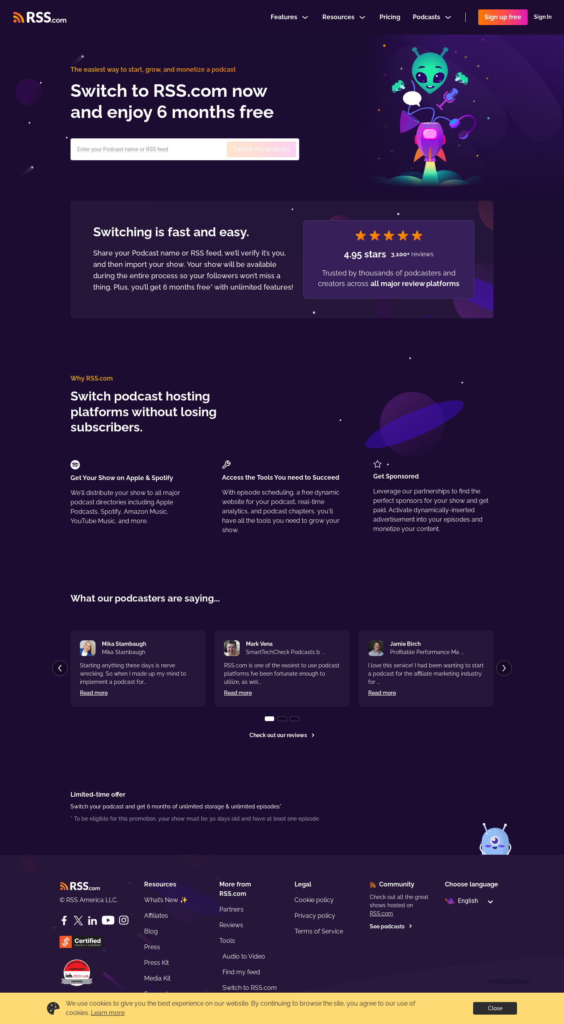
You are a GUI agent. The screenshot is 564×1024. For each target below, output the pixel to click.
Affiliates (156, 915)
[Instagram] (123, 920)
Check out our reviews (282, 735)
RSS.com (381, 913)
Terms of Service (319, 931)
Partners (231, 909)
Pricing (390, 17)
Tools (227, 940)
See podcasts (391, 926)
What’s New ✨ (166, 900)
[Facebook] (64, 920)
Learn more (108, 1013)
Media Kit (157, 978)
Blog (151, 931)
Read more (94, 693)
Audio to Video (243, 956)
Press (152, 947)
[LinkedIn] (92, 920)
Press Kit (156, 962)
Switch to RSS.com (249, 987)
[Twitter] (78, 920)
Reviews (231, 925)
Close (495, 1008)
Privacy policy (315, 915)
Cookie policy (314, 900)
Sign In (542, 17)
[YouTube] (108, 920)
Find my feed (241, 972)
